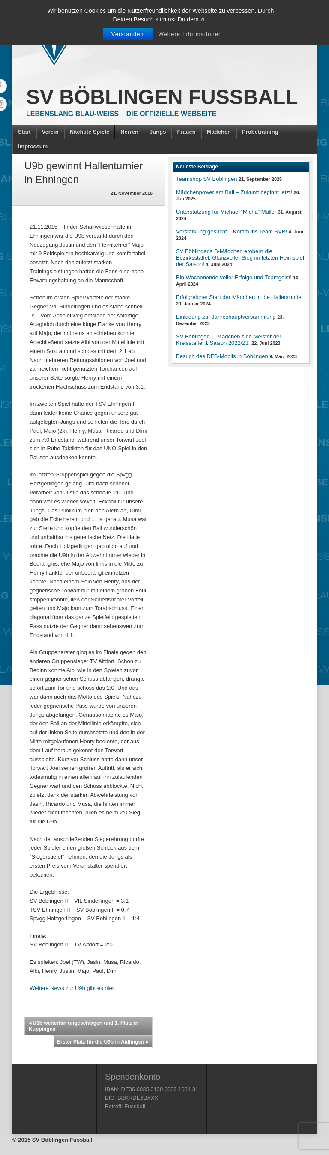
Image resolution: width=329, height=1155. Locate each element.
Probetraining (260, 132)
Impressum (33, 146)
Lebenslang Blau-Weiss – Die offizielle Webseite (121, 113)
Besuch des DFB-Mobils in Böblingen (222, 356)
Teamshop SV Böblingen (206, 179)
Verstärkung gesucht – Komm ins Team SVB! (231, 231)
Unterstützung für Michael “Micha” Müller (226, 212)
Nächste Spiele (90, 132)
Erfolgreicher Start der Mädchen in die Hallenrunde (239, 297)
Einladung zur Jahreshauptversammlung (226, 317)
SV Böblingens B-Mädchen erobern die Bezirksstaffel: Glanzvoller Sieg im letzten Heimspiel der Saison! (240, 257)
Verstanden (127, 34)
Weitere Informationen (190, 34)
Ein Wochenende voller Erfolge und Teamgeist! (234, 277)
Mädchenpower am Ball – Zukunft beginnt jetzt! (234, 192)
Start (24, 132)
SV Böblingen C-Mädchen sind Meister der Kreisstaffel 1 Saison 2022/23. (228, 339)
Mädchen (219, 132)
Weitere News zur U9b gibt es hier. (72, 988)
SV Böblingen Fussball (162, 97)
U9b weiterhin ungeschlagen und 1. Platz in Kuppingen (83, 1026)
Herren (129, 132)
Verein (50, 132)
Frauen (186, 132)
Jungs (158, 132)
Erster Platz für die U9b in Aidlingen (102, 1042)
